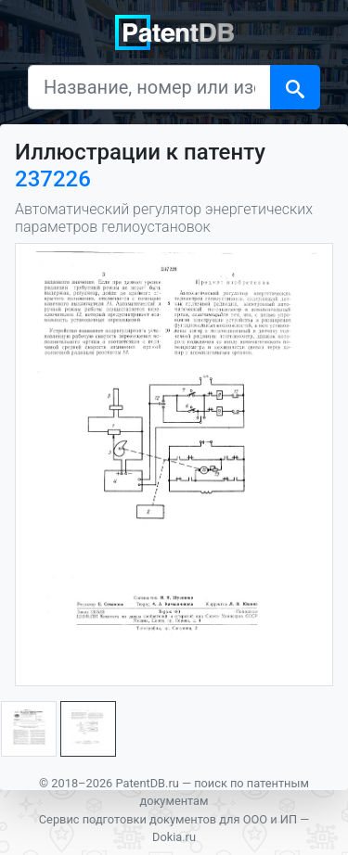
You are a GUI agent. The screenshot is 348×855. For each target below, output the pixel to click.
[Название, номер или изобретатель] (149, 87)
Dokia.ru (174, 837)
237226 (53, 179)
